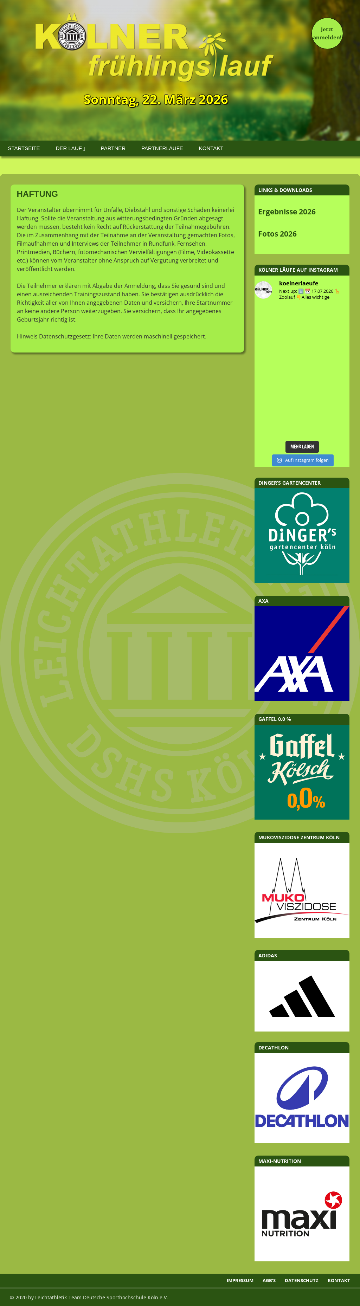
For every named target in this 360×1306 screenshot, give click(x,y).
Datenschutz (302, 1280)
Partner (113, 148)
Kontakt (211, 148)
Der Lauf (69, 148)
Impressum (240, 1280)
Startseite (24, 148)
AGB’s (269, 1280)
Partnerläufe (162, 148)
